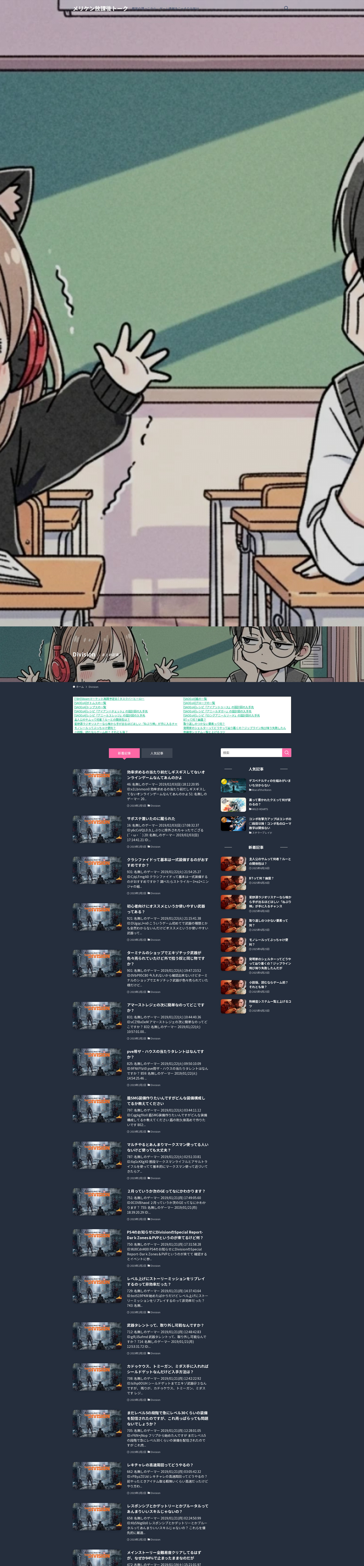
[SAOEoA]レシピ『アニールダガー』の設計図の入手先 (217, 711)
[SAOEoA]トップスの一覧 (90, 707)
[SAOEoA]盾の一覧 (195, 699)
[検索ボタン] (286, 8)
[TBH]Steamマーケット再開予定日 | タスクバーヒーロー (109, 699)
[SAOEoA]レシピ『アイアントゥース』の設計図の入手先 (218, 707)
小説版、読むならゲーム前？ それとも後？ (101, 732)
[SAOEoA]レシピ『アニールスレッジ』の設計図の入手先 (109, 715)
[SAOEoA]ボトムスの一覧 (90, 703)
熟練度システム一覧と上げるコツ (204, 732)
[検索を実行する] (286, 752)
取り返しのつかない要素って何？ (204, 724)
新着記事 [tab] (124, 753)
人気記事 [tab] (156, 753)
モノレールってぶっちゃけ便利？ (95, 728)
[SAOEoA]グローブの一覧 (199, 703)
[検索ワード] (256, 752)
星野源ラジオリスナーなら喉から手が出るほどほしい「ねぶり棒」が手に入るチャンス (128, 724)
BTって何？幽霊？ (194, 719)
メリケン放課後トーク (100, 8)
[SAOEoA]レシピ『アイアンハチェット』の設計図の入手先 (111, 711)
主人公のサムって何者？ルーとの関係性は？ (102, 719)
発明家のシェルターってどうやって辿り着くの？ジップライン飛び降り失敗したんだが (237, 728)
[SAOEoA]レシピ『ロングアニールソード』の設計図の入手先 (221, 715)
